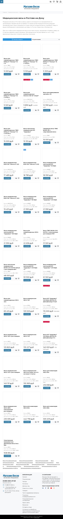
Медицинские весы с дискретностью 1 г (31, 468)
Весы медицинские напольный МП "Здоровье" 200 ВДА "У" (30, 267)
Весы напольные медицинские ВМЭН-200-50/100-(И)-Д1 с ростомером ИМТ (12, 267)
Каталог (24, 477)
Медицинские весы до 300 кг (49, 466)
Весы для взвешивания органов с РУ (51, 93)
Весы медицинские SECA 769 (29, 299)
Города (24, 481)
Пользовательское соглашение (27, 499)
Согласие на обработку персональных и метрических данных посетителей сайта (31, 511)
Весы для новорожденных (10, 460)
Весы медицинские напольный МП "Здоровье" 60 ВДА (49, 164)
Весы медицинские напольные (25, 462)
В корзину (7, 74)
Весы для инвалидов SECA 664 (30, 407)
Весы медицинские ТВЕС (22, 464)
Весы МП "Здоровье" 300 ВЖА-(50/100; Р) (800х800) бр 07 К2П (50, 300)
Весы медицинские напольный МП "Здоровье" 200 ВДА (50, 198)
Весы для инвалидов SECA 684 (50, 407)
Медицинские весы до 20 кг (14, 466)
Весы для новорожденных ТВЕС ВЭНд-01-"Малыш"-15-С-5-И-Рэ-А (11, 131)
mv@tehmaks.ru (9, 485)
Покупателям (26, 479)
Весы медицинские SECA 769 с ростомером (12, 335)
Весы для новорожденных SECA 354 (30, 232)
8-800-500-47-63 (9, 481)
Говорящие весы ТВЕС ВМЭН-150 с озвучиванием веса (50, 130)
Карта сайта (26, 502)
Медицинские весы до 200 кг (31, 466)
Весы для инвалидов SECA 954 (50, 371)
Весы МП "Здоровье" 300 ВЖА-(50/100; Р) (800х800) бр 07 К (50, 336)
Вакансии (25, 505)
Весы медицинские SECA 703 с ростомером (12, 371)
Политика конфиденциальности (28, 495)
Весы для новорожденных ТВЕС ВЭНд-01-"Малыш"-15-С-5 (11, 61)
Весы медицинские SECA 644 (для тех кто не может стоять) (30, 372)
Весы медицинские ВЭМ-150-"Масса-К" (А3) (31, 163)
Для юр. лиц (26, 486)
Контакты (25, 484)
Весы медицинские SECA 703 (29, 335)
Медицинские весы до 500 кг (10, 468)
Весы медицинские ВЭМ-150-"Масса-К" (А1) (11, 163)
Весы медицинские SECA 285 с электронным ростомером (10, 409)
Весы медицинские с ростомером (44, 462)
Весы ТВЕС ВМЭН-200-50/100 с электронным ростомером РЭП (50, 232)
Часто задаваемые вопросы (30, 493)
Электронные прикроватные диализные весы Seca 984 (11, 442)
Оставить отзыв (27, 507)
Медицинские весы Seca (38, 464)
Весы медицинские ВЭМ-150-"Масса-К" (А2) (11, 197)
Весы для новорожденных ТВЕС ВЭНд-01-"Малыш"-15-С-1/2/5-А (30, 61)
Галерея (24, 490)
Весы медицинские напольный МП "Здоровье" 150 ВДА (30, 198)
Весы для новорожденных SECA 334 (11, 300)
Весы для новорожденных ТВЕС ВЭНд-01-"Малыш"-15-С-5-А (50, 61)
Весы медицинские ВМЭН (26, 460)
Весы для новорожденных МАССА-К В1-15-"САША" (31, 94)
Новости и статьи (27, 488)
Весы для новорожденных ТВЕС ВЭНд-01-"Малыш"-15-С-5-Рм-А (11, 95)
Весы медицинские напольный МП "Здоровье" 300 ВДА (11, 232)
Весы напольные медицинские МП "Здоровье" (29, 130)
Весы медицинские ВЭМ (42, 460)
